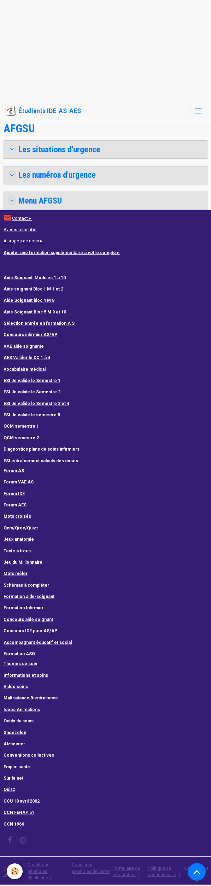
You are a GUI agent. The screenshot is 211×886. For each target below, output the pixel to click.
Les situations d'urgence (54, 149)
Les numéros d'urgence (52, 175)
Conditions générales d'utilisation (39, 871)
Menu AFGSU (35, 201)
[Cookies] (15, 871)
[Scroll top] (197, 872)
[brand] (43, 111)
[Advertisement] (105, 49)
